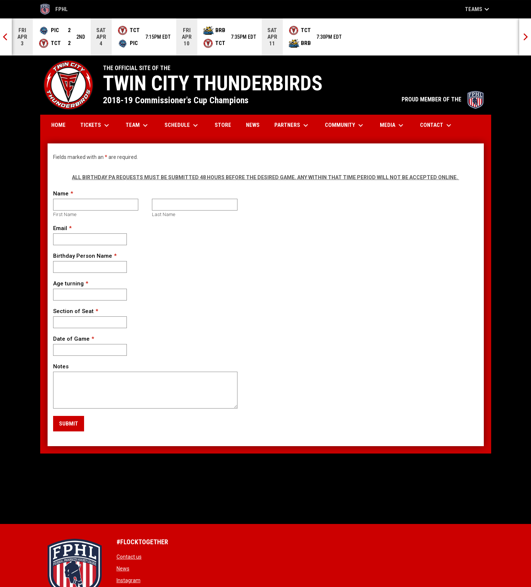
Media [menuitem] (392, 125)
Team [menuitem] (138, 125)
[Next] (525, 36)
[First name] (95, 205)
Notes (61, 366)
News (123, 569)
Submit (68, 423)
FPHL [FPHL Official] (54, 9)
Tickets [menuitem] (95, 125)
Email (60, 228)
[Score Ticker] (265, 36)
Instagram (128, 580)
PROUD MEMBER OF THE (443, 99)
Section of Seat (73, 311)
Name (61, 193)
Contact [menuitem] (436, 125)
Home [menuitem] (58, 125)
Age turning (68, 283)
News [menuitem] (253, 125)
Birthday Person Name (82, 256)
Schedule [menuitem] (182, 125)
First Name (64, 214)
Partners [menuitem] (292, 125)
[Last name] (194, 205)
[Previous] (6, 36)
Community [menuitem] (345, 125)
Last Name (163, 214)
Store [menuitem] (226, 124)
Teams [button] (478, 9)
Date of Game (71, 339)
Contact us (129, 557)
